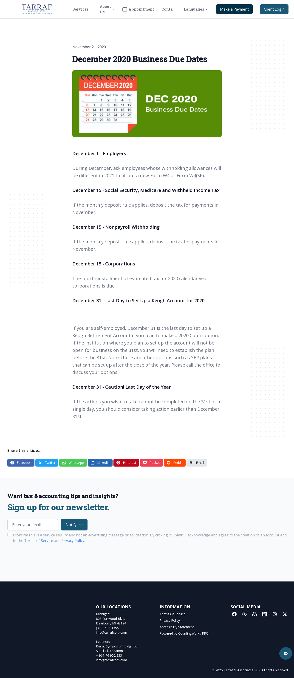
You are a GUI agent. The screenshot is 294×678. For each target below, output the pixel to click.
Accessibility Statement (177, 627)
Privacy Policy (72, 540)
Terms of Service (38, 540)
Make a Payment (234, 9)
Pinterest (126, 462)
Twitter (46, 462)
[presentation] (42, 558)
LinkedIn (100, 462)
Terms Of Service (172, 614)
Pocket (151, 462)
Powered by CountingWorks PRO (184, 633)
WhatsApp (73, 462)
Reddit (175, 462)
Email (196, 462)
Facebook (20, 462)
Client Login (274, 9)
